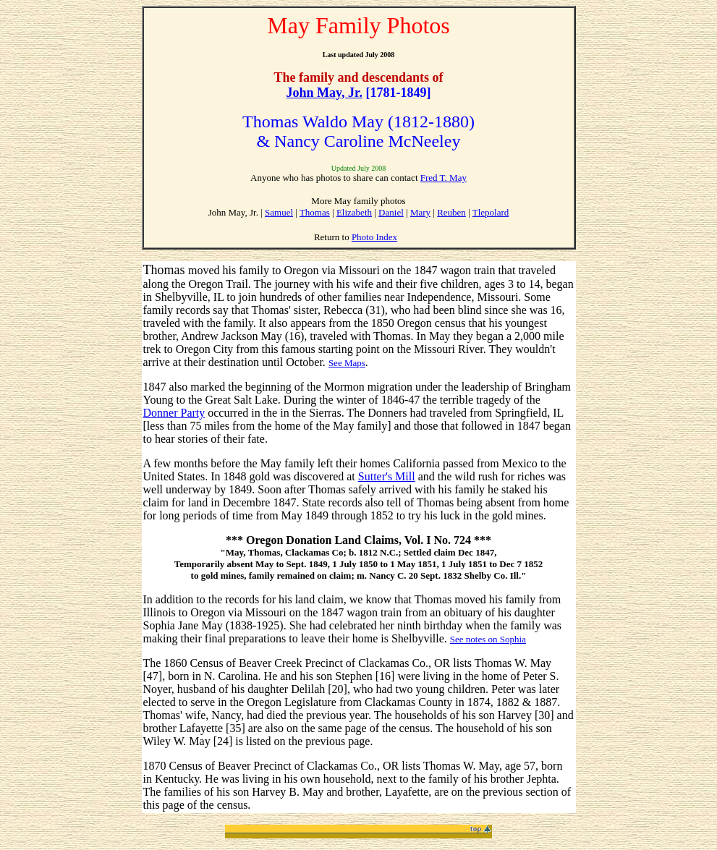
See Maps (346, 362)
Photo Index (374, 236)
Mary (420, 212)
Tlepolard (490, 212)
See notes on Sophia (488, 639)
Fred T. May (443, 177)
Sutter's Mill (386, 476)
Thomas (315, 212)
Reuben (451, 212)
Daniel (391, 212)
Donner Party (174, 413)
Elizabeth (354, 212)
